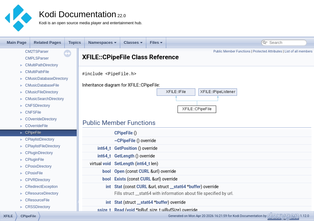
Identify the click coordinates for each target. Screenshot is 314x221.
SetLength (124, 163)
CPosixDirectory (38, 166)
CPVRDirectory (37, 180)
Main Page (16, 42)
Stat (118, 186)
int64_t (104, 148)
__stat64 (178, 186)
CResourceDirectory (41, 193)
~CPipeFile (125, 140)
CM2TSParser (36, 51)
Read (119, 209)
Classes (133, 42)
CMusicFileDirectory (41, 92)
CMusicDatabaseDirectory (46, 78)
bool (106, 171)
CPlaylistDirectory (39, 139)
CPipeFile (33, 132)
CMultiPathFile (37, 72)
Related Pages (47, 42)
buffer (195, 186)
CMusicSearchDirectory (44, 99)
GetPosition (125, 148)
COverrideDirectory (41, 119)
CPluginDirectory (39, 153)
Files (156, 42)
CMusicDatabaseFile (42, 85)
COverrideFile (36, 126)
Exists (120, 178)
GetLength (124, 155)
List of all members (298, 51)
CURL (144, 171)
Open (119, 171)
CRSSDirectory (37, 207)
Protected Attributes (267, 51)
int (108, 186)
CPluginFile (34, 159)
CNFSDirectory (37, 105)
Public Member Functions (232, 51)
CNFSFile (33, 112)
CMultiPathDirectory (41, 65)
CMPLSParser (37, 58)
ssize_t (104, 209)
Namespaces (102, 42)
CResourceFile (37, 200)
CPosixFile (34, 173)
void (107, 163)
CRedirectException (41, 186)
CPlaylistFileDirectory (42, 146)
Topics (74, 42)
